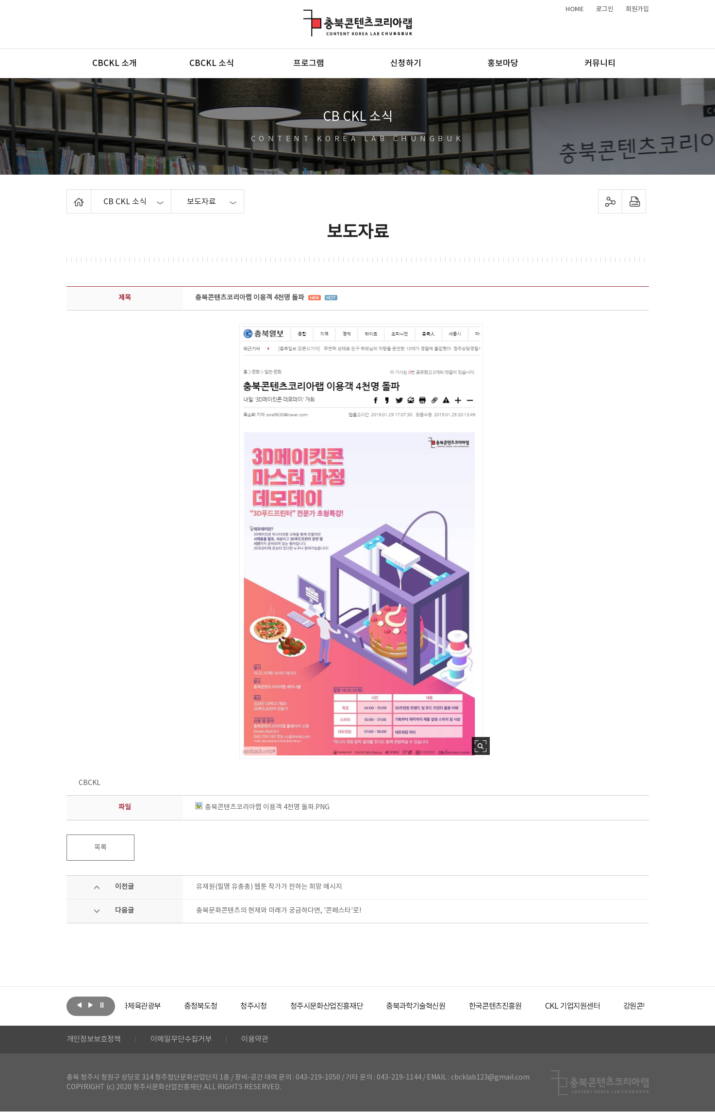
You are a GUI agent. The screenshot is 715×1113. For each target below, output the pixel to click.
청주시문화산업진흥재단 (358, 1006)
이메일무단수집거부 (187, 1040)
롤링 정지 (102, 1005)
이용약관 (264, 1040)
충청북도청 (227, 1006)
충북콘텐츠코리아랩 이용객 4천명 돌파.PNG (262, 807)
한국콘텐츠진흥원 (536, 1006)
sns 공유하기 (610, 201)
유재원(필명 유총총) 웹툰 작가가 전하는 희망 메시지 (269, 887)
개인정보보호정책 (96, 1040)
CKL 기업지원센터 (617, 1006)
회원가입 (637, 9)
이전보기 (79, 1005)
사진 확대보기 (481, 746)
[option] (161, 1006)
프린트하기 (633, 201)
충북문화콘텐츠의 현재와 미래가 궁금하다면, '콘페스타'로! (278, 911)
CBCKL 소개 (114, 63)
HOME (574, 9)
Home (69, 195)
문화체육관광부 (161, 1006)
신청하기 (405, 63)
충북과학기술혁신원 (452, 1006)
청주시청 (282, 1006)
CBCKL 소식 (211, 63)
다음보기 (91, 1005)
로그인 (605, 9)
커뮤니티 (599, 63)
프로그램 (308, 63)
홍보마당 (502, 63)
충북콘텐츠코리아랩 (305, 15)
